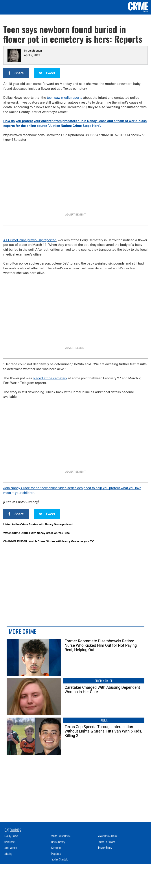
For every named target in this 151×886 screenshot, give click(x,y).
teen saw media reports (64, 98)
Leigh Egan (35, 50)
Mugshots (56, 853)
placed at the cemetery (50, 378)
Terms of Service (106, 842)
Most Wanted (10, 847)
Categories (12, 829)
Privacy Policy (105, 847)
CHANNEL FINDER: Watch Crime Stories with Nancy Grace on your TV (48, 541)
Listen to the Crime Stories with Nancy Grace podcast (38, 524)
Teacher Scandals (59, 859)
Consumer (56, 847)
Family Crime (11, 836)
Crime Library (58, 842)
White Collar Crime (60, 836)
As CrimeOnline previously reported (29, 240)
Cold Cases (9, 842)
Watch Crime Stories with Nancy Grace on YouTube (36, 533)
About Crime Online (107, 836)
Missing (8, 853)
